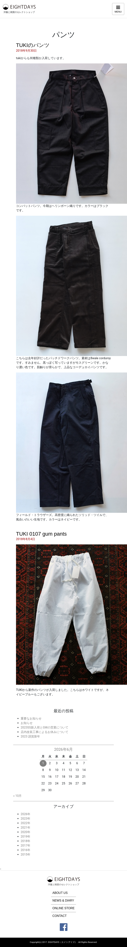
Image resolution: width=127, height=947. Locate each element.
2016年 (25, 850)
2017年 (25, 845)
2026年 (25, 814)
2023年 (25, 818)
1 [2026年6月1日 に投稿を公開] (43, 763)
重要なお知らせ (31, 718)
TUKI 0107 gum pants (41, 534)
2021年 (25, 827)
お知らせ (27, 723)
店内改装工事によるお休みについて (44, 732)
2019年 (25, 836)
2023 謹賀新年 (30, 736)
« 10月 (17, 796)
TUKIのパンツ (33, 45)
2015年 (25, 854)
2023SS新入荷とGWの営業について (44, 727)
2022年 (25, 823)
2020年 (25, 832)
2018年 (25, 841)
